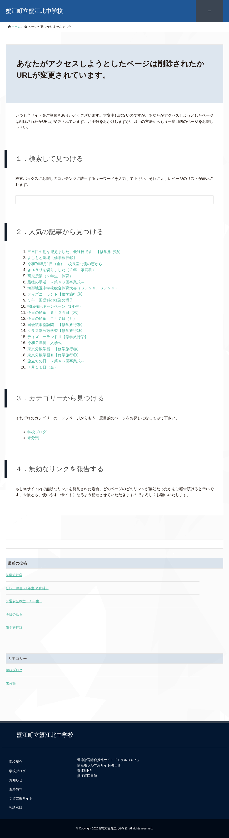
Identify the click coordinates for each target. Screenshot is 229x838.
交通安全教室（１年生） (24, 601)
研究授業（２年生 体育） (50, 276)
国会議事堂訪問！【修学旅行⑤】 (56, 325)
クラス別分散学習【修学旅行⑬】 (56, 331)
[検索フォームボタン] (206, 200)
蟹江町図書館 (87, 776)
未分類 (33, 438)
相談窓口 (15, 807)
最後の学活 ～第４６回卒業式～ (56, 282)
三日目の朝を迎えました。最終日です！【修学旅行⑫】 (75, 252)
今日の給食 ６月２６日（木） (54, 313)
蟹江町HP (84, 770)
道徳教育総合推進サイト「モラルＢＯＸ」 (108, 760)
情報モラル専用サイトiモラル (99, 765)
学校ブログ (36, 432)
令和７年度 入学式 (44, 343)
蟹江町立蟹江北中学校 (34, 11)
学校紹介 (15, 762)
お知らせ (15, 780)
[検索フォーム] (110, 200)
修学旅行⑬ (14, 627)
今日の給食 (14, 614)
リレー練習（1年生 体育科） (27, 588)
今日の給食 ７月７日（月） (52, 318)
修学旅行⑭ (14, 575)
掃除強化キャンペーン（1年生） (55, 306)
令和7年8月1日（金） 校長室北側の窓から (64, 264)
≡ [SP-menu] (209, 11)
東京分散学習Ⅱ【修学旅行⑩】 (54, 355)
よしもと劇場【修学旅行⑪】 (52, 258)
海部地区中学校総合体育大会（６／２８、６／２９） (73, 288)
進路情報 (15, 789)
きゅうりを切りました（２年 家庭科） (61, 270)
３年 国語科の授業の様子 (50, 300)
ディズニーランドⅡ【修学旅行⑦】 (57, 337)
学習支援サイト (20, 798)
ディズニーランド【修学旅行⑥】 (56, 294)
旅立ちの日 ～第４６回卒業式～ (57, 361)
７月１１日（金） (42, 367)
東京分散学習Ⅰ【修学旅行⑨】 (54, 349)
